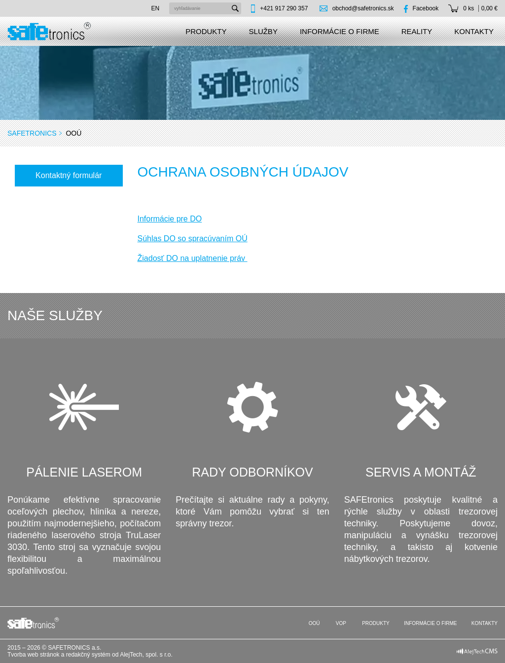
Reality (417, 31)
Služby (263, 31)
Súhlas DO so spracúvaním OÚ (193, 238)
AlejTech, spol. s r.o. (146, 654)
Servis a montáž (420, 472)
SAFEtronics (32, 133)
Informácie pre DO (170, 219)
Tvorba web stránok (33, 654)
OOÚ (313, 623)
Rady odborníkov (252, 472)
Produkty (205, 31)
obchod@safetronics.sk (363, 8)
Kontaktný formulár (69, 175)
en (155, 8)
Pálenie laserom (84, 472)
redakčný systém (88, 654)
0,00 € (489, 8)
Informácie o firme (339, 31)
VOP (340, 623)
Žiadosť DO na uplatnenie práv (193, 258)
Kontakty (474, 31)
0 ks (468, 8)
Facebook (426, 8)
